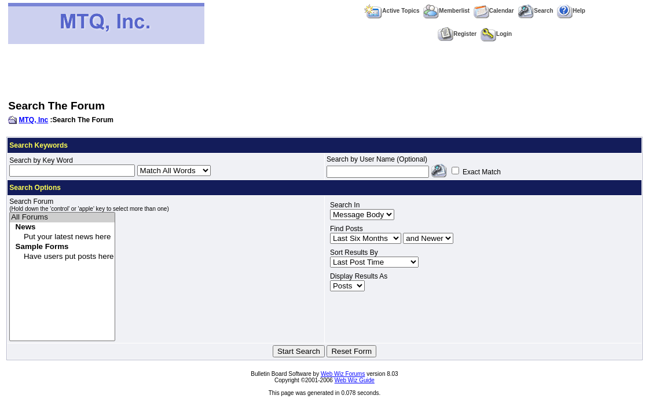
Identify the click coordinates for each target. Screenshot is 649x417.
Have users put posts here (62, 257)
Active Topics (391, 11)
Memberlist (446, 11)
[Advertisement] (325, 72)
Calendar (494, 11)
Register (457, 34)
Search (535, 11)
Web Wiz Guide (355, 380)
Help (571, 11)
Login (496, 34)
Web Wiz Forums (343, 374)
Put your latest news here (62, 237)
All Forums (62, 217)
